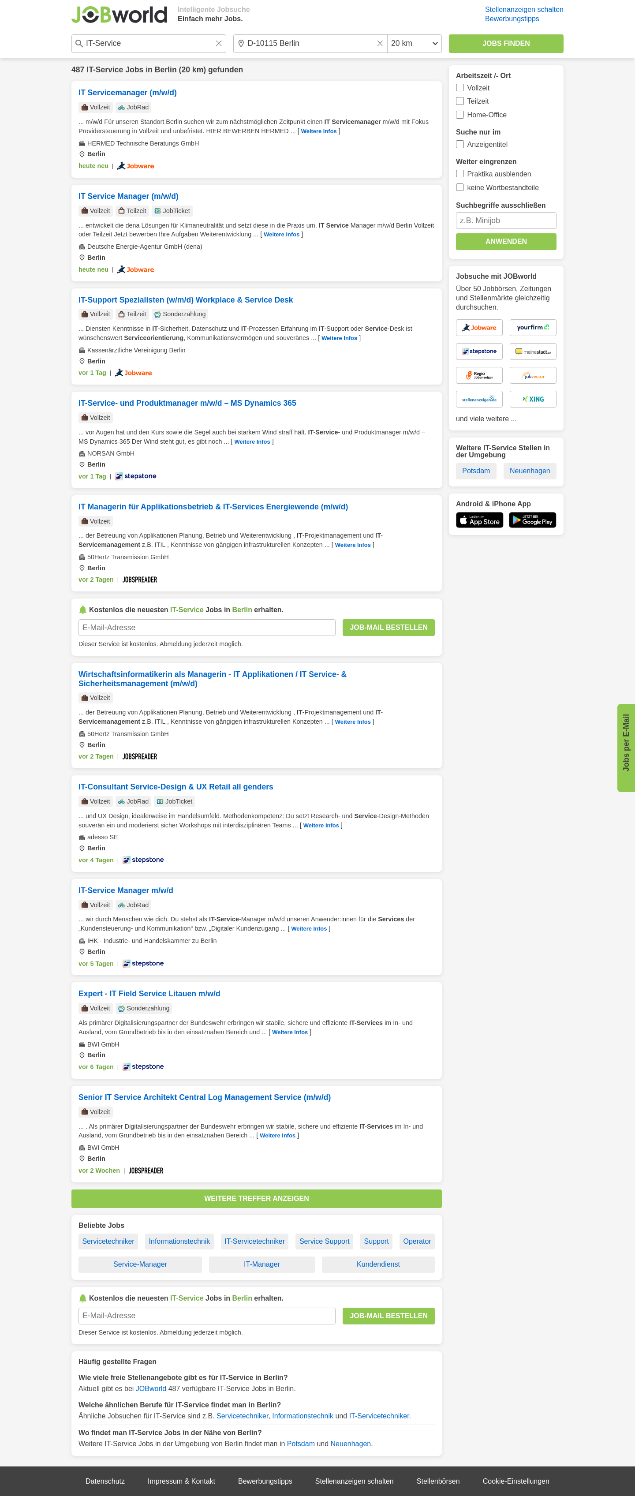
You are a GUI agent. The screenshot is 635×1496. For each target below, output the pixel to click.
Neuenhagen (351, 1443)
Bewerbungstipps (512, 18)
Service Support (324, 1241)
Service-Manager (140, 1264)
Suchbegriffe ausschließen (501, 205)
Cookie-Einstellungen (516, 1481)
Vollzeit (478, 88)
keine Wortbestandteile (503, 187)
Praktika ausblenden (499, 174)
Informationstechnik (179, 1241)
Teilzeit (478, 101)
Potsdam (301, 1443)
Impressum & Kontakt (181, 1481)
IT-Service (104, 69)
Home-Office (487, 115)
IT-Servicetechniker (254, 1241)
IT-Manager (262, 1264)
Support (376, 1241)
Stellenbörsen (438, 1481)
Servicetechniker (108, 1241)
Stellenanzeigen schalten (524, 9)
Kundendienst (378, 1264)
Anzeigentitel (487, 144)
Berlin (166, 69)
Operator (417, 1241)
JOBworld (151, 1388)
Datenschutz (105, 1481)
